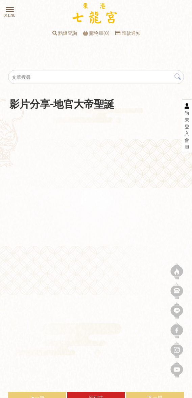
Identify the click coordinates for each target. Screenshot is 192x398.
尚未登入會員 (187, 130)
